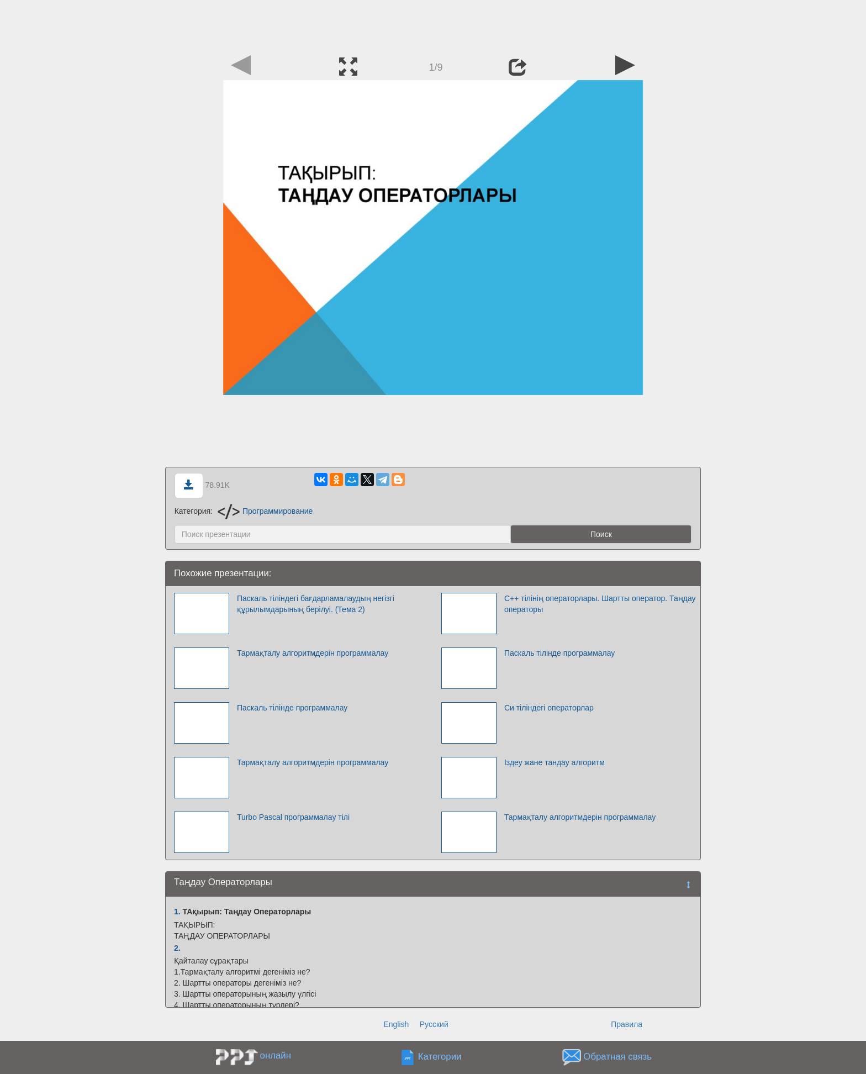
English (396, 1024)
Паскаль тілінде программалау (559, 653)
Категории (440, 1057)
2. (177, 948)
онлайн (275, 1055)
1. (177, 911)
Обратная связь (617, 1057)
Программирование (265, 511)
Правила (626, 1024)
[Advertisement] (433, 25)
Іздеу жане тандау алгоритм (554, 762)
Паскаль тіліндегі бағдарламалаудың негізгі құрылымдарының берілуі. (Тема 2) (315, 604)
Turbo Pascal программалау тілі (293, 817)
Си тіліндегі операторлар (549, 707)
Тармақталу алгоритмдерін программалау (312, 653)
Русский (434, 1024)
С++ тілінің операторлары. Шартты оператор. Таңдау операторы (600, 604)
